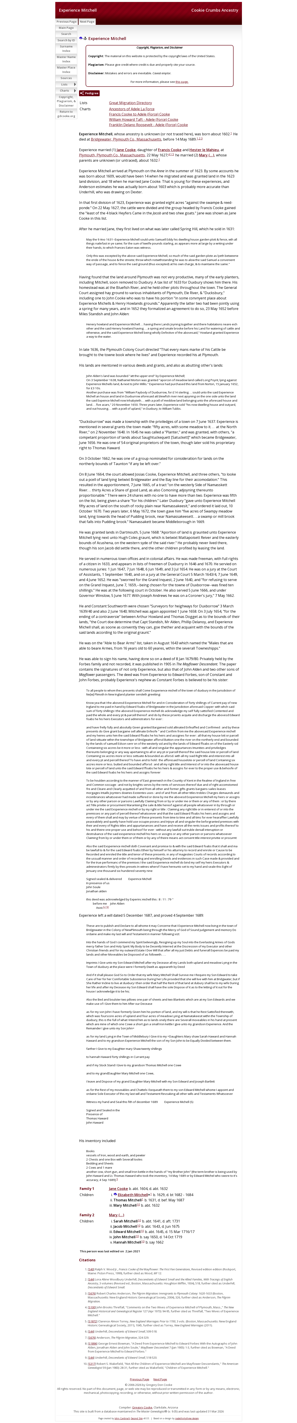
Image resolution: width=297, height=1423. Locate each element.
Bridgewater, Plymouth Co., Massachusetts (126, 139)
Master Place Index (66, 69)
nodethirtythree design (187, 1418)
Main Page (66, 28)
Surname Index (66, 48)
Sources (66, 78)
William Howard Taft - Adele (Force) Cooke (143, 119)
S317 (92, 1364)
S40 (91, 1269)
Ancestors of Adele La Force (132, 109)
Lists (64, 84)
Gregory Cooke (142, 1407)
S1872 (93, 1321)
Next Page (87, 22)
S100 (92, 1307)
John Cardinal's (122, 1418)
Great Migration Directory (130, 102)
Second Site (137, 1418)
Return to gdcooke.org (66, 114)
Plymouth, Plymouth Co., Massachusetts (112, 155)
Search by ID (66, 40)
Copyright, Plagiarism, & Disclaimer (66, 101)
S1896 (93, 1343)
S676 (92, 1293)
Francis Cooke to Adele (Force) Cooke (139, 114)
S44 (91, 1279)
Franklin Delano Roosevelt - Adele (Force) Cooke (148, 124)
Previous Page (67, 22)
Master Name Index (66, 59)
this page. (182, 82)
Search (66, 34)
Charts (64, 90)
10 (138, 1204)
